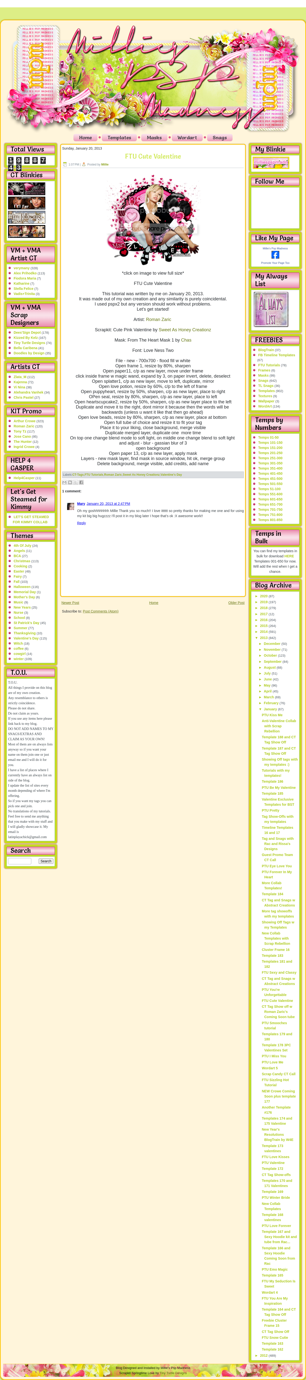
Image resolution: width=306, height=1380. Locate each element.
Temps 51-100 (269, 489)
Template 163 (272, 1343)
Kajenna (20, 382)
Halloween (22, 587)
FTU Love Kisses (275, 1157)
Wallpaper (266, 401)
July (268, 673)
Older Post (236, 603)
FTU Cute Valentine (153, 156)
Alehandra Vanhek (28, 392)
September (273, 662)
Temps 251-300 (270, 458)
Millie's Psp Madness (275, 248)
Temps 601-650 (270, 499)
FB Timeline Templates (276, 355)
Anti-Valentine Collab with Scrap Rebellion (279, 726)
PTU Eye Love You (277, 866)
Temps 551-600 (270, 494)
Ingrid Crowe (24, 447)
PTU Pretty (270, 810)
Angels (19, 551)
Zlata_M (20, 377)
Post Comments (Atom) (100, 611)
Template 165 (272, 1275)
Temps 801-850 (270, 520)
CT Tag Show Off (275, 1332)
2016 (264, 620)
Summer (20, 628)
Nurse (19, 612)
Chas (186, 340)
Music (19, 602)
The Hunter (23, 442)
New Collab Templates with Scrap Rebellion (276, 938)
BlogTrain (266, 350)
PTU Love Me (272, 1062)
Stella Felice (24, 289)
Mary (81, 504)
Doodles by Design (29, 353)
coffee (19, 649)
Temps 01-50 (268, 437)
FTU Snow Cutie (275, 1338)
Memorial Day (25, 592)
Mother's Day (24, 597)
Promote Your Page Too (275, 262)
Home (85, 138)
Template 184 (272, 894)
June (268, 679)
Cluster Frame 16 (276, 950)
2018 (264, 608)
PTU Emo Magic (275, 1269)
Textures (265, 396)
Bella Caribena (25, 348)
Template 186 (272, 781)
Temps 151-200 (270, 448)
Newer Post (70, 603)
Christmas (22, 561)
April (268, 691)
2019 (264, 602)
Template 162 (272, 1349)
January (271, 709)
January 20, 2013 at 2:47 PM (108, 504)
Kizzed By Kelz (26, 338)
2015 (264, 626)
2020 (264, 596)
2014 (264, 632)
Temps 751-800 (270, 515)
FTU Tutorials (94, 474)
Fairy (18, 576)
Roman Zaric (24, 426)
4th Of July (22, 546)
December (273, 644)
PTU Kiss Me (272, 715)
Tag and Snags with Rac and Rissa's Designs (278, 844)
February (272, 703)
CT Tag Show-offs (276, 1175)
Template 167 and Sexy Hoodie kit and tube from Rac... (279, 1237)
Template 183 (272, 956)
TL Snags (266, 386)
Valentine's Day (26, 638)
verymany (22, 268)
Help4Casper (24, 478)
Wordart (187, 138)
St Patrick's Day (26, 623)
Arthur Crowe (24, 421)
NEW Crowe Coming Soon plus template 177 (279, 1096)
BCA (17, 556)
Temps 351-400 (270, 468)
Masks (154, 138)
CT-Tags (78, 474)
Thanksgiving (25, 633)
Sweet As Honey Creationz (185, 329)
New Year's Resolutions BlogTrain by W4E (277, 1134)
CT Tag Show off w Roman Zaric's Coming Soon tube (278, 1012)
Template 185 (272, 793)
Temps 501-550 (270, 484)
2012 (264, 1355)
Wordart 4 (270, 1292)
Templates (119, 138)
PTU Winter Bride (276, 1198)
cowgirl (20, 654)
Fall (17, 582)
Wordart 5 (270, 1068)
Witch (18, 643)
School (19, 618)
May (267, 685)
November (273, 650)
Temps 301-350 (270, 463)
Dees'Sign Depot (27, 332)
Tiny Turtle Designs (29, 343)
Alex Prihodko (25, 273)
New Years (22, 607)
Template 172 (272, 1169)
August (270, 667)
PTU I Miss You (274, 1056)
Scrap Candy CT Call (278, 1074)
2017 (264, 614)
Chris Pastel (24, 397)
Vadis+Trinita (24, 294)
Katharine (22, 283)
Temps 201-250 (270, 453)
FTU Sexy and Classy (279, 972)
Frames (264, 370)
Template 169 (272, 1192)
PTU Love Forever (276, 1226)
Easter (19, 571)
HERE (289, 556)
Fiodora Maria (25, 278)
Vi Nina (19, 387)
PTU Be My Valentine (278, 788)
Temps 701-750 (270, 509)
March (269, 697)
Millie (105, 164)
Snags (220, 138)
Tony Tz (20, 431)
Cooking (20, 566)
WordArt (265, 406)
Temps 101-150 (270, 443)
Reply (81, 523)
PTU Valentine (273, 1163)
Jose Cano (22, 436)
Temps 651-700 (270, 504)
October (271, 655)
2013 (264, 638)
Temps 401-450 (270, 473)
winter (19, 659)
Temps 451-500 (270, 479)
